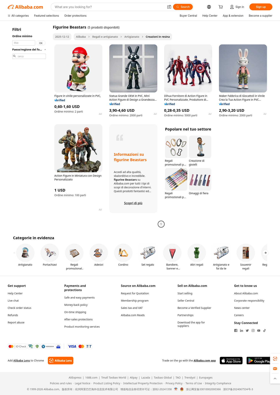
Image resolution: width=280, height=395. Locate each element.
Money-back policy (76, 305)
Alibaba (81, 36)
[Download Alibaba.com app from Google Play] (259, 360)
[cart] (221, 7)
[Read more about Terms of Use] (193, 383)
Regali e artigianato (105, 36)
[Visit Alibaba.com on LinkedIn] (241, 330)
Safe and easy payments (79, 297)
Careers (239, 315)
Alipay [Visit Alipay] (133, 377)
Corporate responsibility (249, 300)
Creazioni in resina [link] (158, 36)
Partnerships (185, 315)
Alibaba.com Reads (133, 315)
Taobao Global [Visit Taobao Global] (163, 377)
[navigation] (29, 126)
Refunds (13, 315)
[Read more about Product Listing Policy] (105, 383)
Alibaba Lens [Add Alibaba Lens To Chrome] (21, 360)
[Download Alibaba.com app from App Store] (231, 360)
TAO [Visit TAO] (178, 377)
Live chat (13, 300)
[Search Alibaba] (109, 7)
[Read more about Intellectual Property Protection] (141, 383)
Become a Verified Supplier (194, 308)
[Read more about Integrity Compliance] (217, 383)
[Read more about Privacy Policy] (173, 383)
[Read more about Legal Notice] (81, 383)
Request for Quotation (135, 293)
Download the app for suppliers (191, 324)
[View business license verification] (176, 389)
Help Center (15, 293)
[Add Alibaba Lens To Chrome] (60, 360)
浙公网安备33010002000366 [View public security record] (203, 389)
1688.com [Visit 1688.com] (91, 377)
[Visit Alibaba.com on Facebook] (236, 330)
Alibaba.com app (205, 360)
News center (242, 308)
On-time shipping (75, 312)
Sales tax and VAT (132, 308)
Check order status (19, 308)
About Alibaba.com (246, 293)
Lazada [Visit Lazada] (145, 377)
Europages (205, 377)
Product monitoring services (82, 326)
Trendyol (189, 377)
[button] (169, 7)
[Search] (183, 7)
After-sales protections (78, 319)
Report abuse (16, 322)
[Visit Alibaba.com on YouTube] (258, 330)
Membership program (135, 300)
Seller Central (185, 300)
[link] (275, 359)
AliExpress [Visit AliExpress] (75, 377)
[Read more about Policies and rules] (60, 383)
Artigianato (131, 36)
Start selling (184, 293)
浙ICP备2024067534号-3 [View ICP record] (238, 389)
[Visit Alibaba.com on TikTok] (264, 330)
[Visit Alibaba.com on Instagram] (253, 330)
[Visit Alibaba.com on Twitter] (247, 330)
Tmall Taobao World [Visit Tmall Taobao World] (113, 377)
